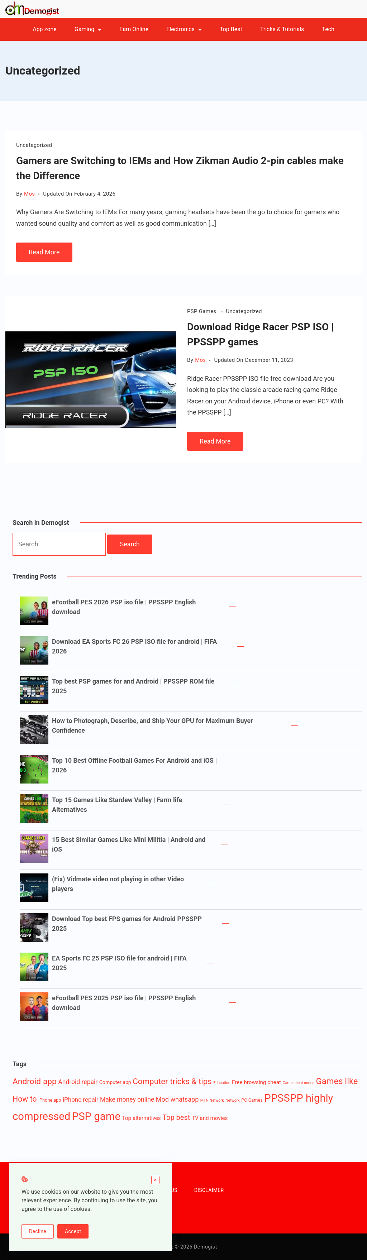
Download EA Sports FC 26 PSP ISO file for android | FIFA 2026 (134, 646)
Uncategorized (34, 145)
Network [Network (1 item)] (232, 1100)
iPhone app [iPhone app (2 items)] (49, 1100)
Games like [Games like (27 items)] (337, 1081)
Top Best (231, 29)
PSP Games (202, 311)
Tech (328, 29)
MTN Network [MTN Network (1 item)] (212, 1100)
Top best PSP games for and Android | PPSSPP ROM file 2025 (133, 686)
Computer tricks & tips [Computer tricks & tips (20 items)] (172, 1081)
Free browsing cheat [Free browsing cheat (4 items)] (256, 1082)
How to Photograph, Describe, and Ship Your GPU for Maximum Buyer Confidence (152, 725)
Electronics (184, 29)
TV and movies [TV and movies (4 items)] (210, 1118)
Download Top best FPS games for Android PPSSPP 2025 (127, 923)
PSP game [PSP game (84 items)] (96, 1116)
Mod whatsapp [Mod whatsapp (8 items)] (177, 1099)
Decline (37, 1231)
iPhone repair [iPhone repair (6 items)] (81, 1099)
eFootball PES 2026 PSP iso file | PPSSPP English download (124, 606)
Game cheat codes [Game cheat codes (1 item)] (298, 1083)
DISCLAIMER (209, 1190)
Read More (44, 252)
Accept (73, 1231)
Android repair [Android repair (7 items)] (77, 1082)
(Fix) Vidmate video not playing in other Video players (118, 883)
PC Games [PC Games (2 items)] (252, 1100)
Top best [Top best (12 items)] (176, 1117)
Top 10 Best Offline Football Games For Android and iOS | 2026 (134, 765)
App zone (45, 29)
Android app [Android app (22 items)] (35, 1081)
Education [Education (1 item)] (221, 1083)
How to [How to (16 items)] (25, 1098)
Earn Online (133, 29)
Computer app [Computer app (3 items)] (115, 1082)
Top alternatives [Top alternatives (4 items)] (141, 1118)
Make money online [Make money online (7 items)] (127, 1099)
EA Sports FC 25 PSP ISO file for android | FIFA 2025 (119, 963)
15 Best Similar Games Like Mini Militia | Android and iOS (129, 844)
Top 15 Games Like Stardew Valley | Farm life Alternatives (117, 804)
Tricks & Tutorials (282, 29)
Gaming (88, 29)
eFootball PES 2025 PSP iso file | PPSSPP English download (124, 1002)
